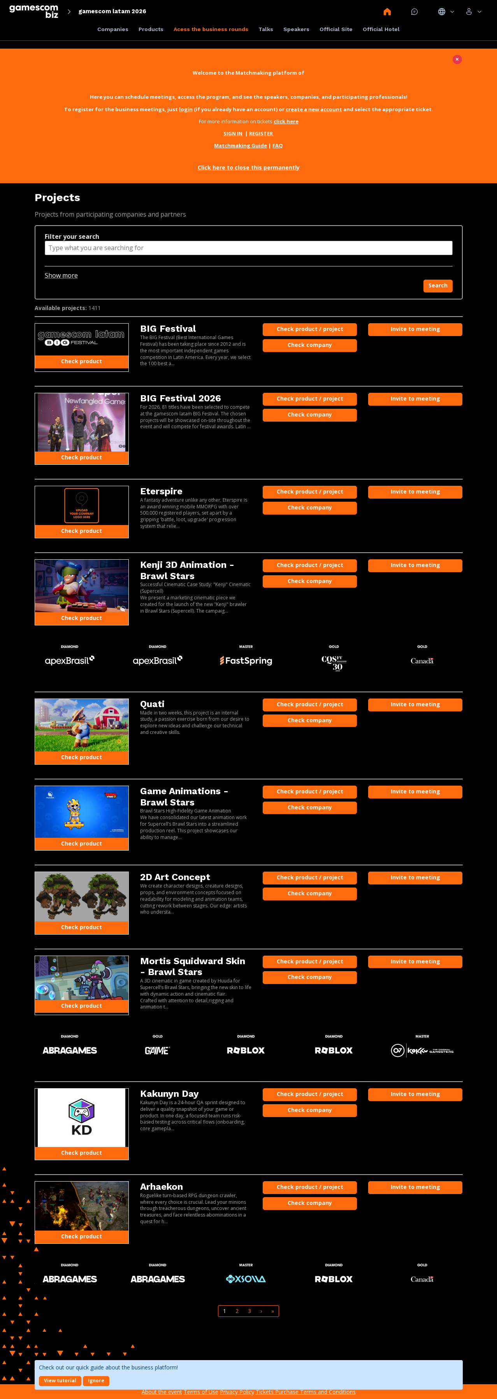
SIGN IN (233, 133)
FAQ (277, 145)
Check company (310, 344)
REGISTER (261, 133)
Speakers (296, 29)
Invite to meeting (415, 329)
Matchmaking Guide (240, 145)
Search (438, 285)
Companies (112, 29)
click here (286, 121)
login (186, 109)
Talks (265, 29)
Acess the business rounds (211, 29)
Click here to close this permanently (249, 167)
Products (151, 29)
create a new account (314, 109)
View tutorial (60, 1380)
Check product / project (310, 329)
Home (387, 11)
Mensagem (414, 11)
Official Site (336, 29)
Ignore (96, 1380)
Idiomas (446, 11)
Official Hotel (381, 29)
